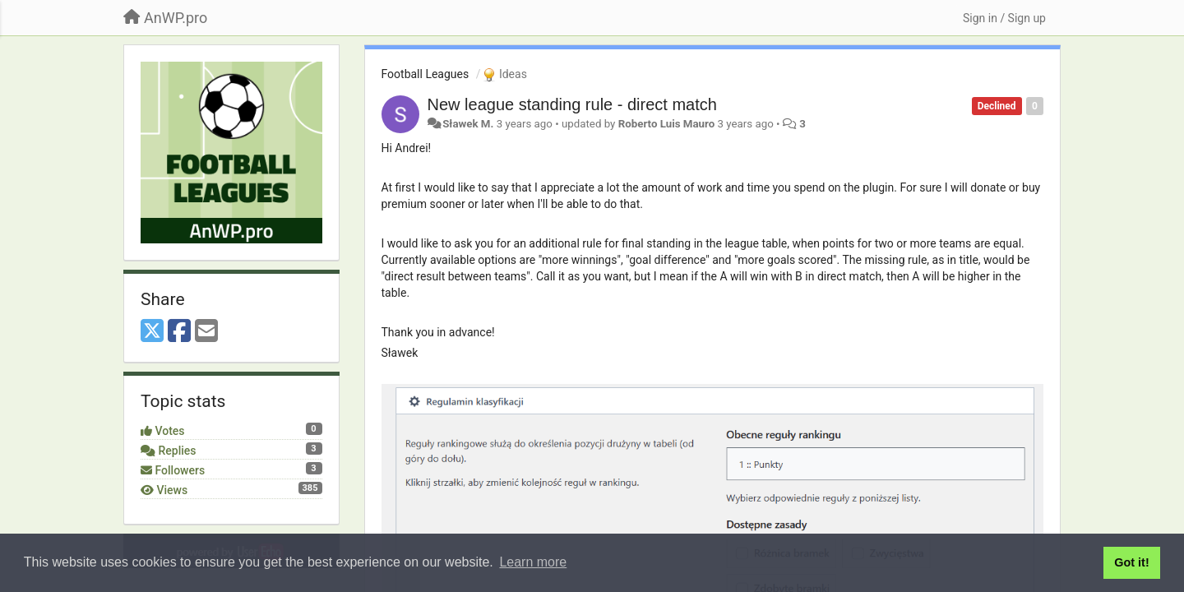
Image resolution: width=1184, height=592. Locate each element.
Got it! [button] (1131, 562)
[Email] (206, 331)
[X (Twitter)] (152, 331)
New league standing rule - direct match (572, 104)
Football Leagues (425, 74)
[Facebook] (179, 331)
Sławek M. (467, 124)
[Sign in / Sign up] (1004, 18)
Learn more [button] (533, 562)
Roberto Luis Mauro (666, 124)
